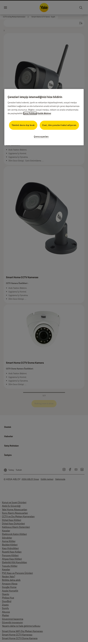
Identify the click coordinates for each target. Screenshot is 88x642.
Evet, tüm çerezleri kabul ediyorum (59, 125)
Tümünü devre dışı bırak (23, 125)
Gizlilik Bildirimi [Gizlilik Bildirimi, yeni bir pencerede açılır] (44, 113)
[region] (44, 117)
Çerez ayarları (41, 136)
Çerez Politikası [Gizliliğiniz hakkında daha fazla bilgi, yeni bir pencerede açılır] (30, 113)
